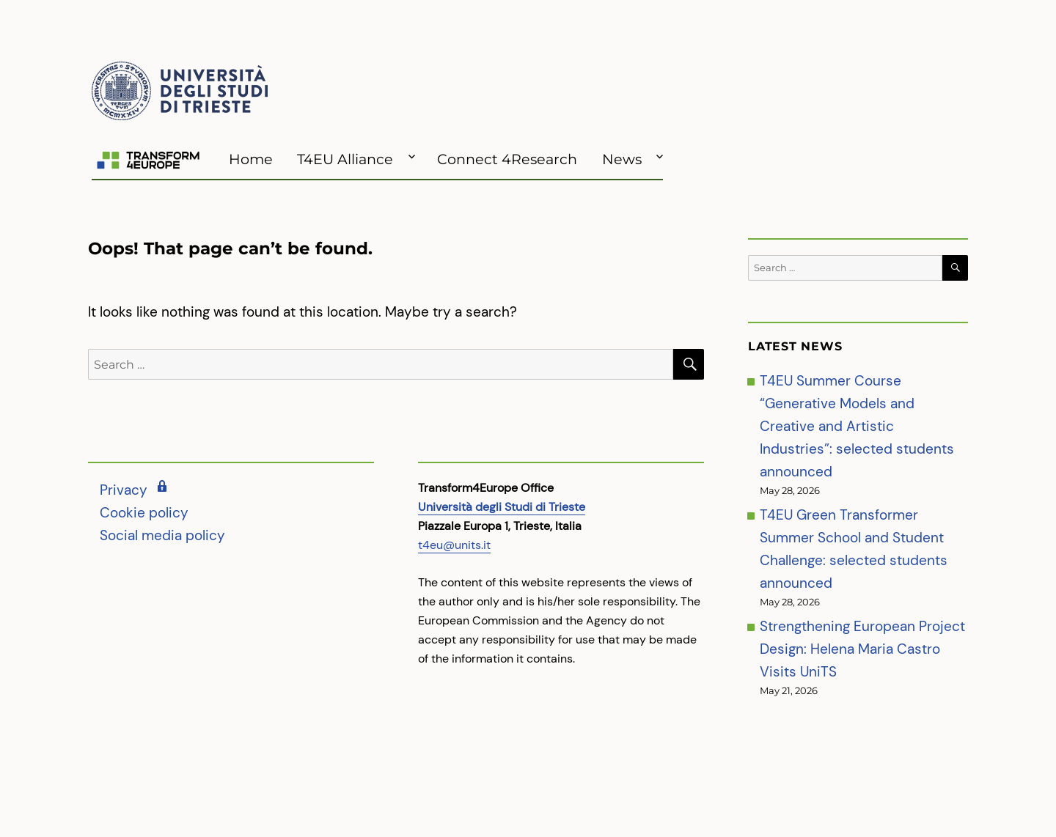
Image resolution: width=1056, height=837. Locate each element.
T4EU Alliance (345, 159)
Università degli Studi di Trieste (501, 507)
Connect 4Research (507, 159)
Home (251, 159)
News (622, 159)
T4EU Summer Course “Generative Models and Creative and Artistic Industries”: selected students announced (857, 426)
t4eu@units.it (454, 545)
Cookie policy (144, 513)
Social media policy (162, 535)
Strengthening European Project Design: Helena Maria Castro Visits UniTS (862, 649)
